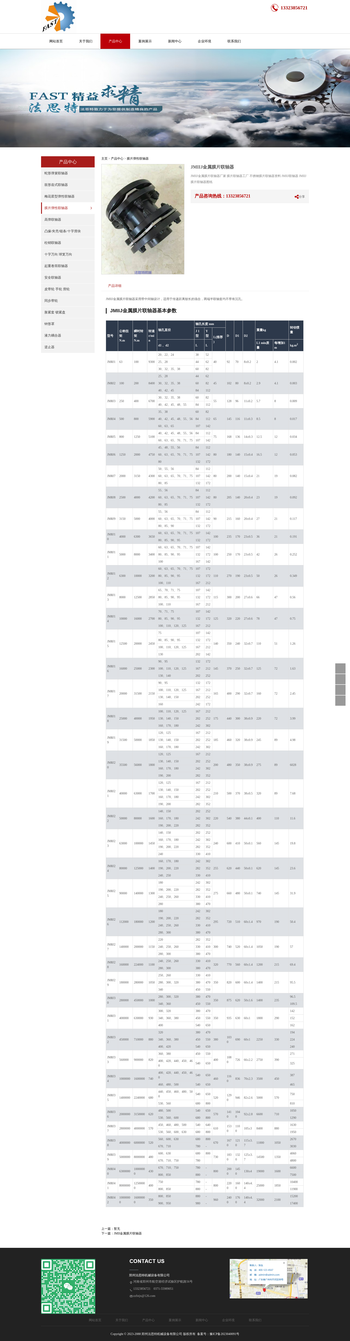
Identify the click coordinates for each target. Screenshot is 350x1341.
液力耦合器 (52, 335)
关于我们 (85, 41)
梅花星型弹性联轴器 (59, 196)
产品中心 (115, 41)
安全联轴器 (52, 277)
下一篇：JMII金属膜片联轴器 (121, 1233)
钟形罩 (49, 324)
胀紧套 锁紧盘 (54, 312)
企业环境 (204, 41)
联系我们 (234, 41)
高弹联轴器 (52, 219)
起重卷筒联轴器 (56, 266)
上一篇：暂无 (110, 1228)
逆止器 (49, 347)
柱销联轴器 (52, 243)
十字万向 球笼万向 (58, 254)
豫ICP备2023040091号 (225, 1334)
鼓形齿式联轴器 (56, 185)
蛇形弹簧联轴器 (56, 173)
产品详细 (114, 286)
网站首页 (56, 41)
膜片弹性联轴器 (56, 208)
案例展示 (145, 41)
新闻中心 (174, 41)
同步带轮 (51, 300)
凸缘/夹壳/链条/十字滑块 (62, 231)
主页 (104, 158)
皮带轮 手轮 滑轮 (57, 289)
